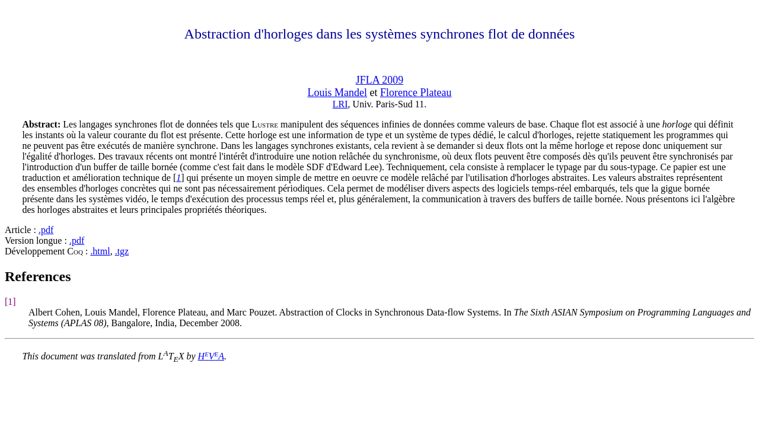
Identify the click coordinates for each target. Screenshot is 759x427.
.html (100, 251)
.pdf (46, 230)
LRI (340, 104)
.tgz (122, 251)
